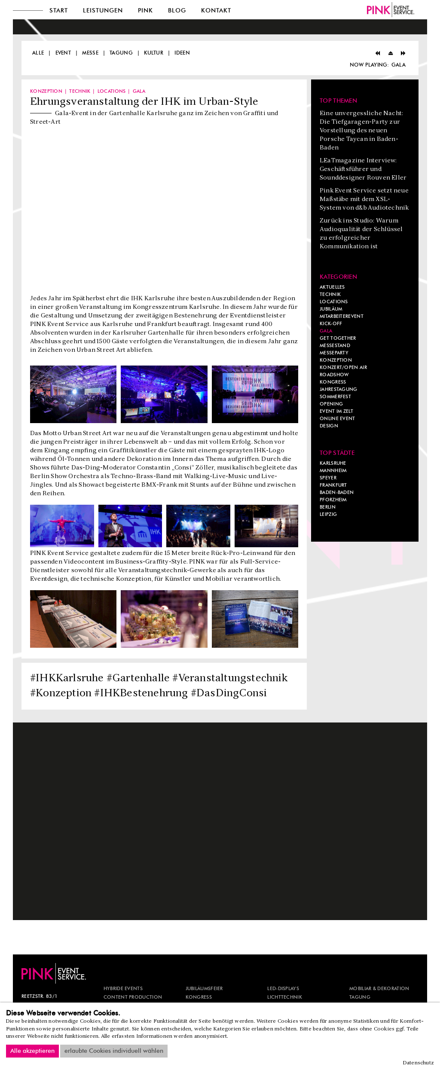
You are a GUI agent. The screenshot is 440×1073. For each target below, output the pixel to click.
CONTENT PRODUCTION (133, 997)
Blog (177, 11)
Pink (145, 11)
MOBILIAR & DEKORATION (379, 989)
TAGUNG (359, 997)
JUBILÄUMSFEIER (204, 989)
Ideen (182, 52)
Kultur (153, 52)
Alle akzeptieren (32, 1051)
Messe (90, 52)
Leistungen (103, 11)
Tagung (121, 52)
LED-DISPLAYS (283, 989)
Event (63, 52)
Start (58, 11)
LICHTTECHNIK (284, 997)
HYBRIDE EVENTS (123, 989)
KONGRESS (199, 997)
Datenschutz (418, 1063)
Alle (38, 52)
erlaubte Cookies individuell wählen (113, 1051)
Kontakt (216, 11)
